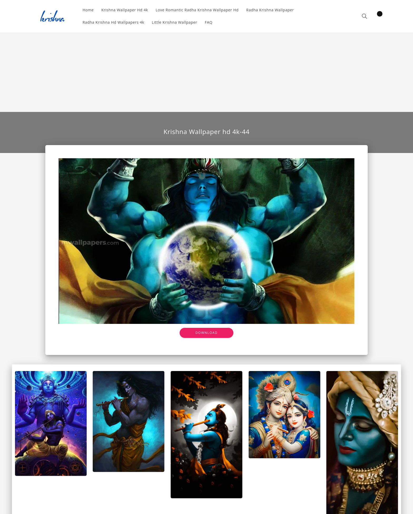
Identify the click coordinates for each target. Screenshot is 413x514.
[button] (364, 16)
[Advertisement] (206, 72)
